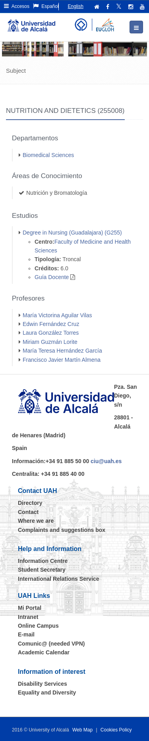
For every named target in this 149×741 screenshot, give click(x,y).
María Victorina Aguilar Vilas (57, 315)
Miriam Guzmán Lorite (50, 342)
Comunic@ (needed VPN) (51, 643)
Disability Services (42, 684)
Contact (28, 512)
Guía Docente (52, 277)
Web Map (82, 730)
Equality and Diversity (47, 692)
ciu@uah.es (106, 461)
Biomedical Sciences (48, 155)
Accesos (16, 6)
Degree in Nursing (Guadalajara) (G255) (72, 232)
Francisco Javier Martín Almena (62, 360)
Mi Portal (29, 608)
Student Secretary (42, 569)
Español (46, 6)
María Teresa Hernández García (62, 350)
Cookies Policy (116, 730)
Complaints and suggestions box (61, 530)
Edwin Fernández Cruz (51, 324)
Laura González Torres (51, 333)
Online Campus (38, 626)
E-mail (26, 634)
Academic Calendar (44, 652)
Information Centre (43, 561)
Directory (30, 503)
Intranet (28, 617)
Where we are (36, 521)
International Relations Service (58, 579)
